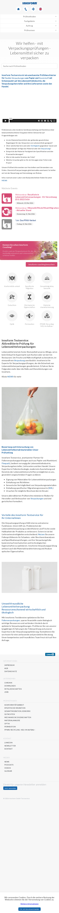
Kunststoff (44, 78)
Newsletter (10, 746)
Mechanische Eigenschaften (29, 299)
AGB (6, 668)
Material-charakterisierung (47, 299)
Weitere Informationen (29, 904)
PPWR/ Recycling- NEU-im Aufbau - (47, 318)
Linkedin (8, 743)
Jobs (6, 692)
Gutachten (12, 298)
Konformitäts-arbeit (12, 280)
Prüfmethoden (29, 16)
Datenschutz (10, 671)
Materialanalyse (12, 720)
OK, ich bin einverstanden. (29, 909)
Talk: (19, 220)
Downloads (10, 686)
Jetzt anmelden (10, 788)
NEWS (10, 376)
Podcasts (9, 765)
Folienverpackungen (11, 620)
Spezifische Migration (29, 281)
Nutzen (41, 534)
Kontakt (8, 749)
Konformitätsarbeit (14, 705)
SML (51, 488)
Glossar (8, 771)
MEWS (4, 180)
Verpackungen (37, 498)
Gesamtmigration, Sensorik (47, 281)
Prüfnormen (29, 30)
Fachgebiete (29, 21)
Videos (7, 768)
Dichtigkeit (35, 146)
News (6, 762)
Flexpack (6, 463)
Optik (12, 317)
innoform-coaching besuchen (42, 264)
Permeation (29, 317)
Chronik (8, 683)
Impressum (9, 665)
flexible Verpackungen (15, 78)
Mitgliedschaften (13, 689)
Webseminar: (29, 197)
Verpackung (45, 148)
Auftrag (29, 26)
